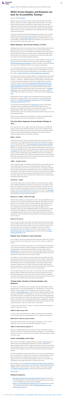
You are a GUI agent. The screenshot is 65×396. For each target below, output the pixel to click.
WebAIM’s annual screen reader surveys (29, 100)
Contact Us (58, 394)
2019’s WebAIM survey (22, 292)
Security (54, 394)
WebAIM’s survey (15, 251)
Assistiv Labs (35, 104)
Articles (12, 7)
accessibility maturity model (28, 37)
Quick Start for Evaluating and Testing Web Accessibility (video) (28, 378)
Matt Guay (22, 18)
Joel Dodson (14, 151)
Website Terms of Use (39, 394)
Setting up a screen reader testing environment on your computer (29, 383)
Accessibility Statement (19, 394)
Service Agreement (29, 394)
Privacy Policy (48, 394)
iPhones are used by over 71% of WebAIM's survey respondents (34, 73)
